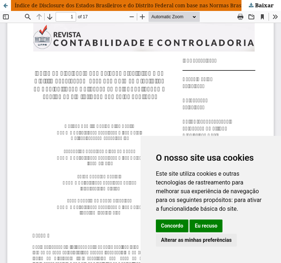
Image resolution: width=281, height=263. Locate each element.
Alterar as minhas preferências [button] (196, 240)
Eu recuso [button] (206, 226)
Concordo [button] (172, 226)
